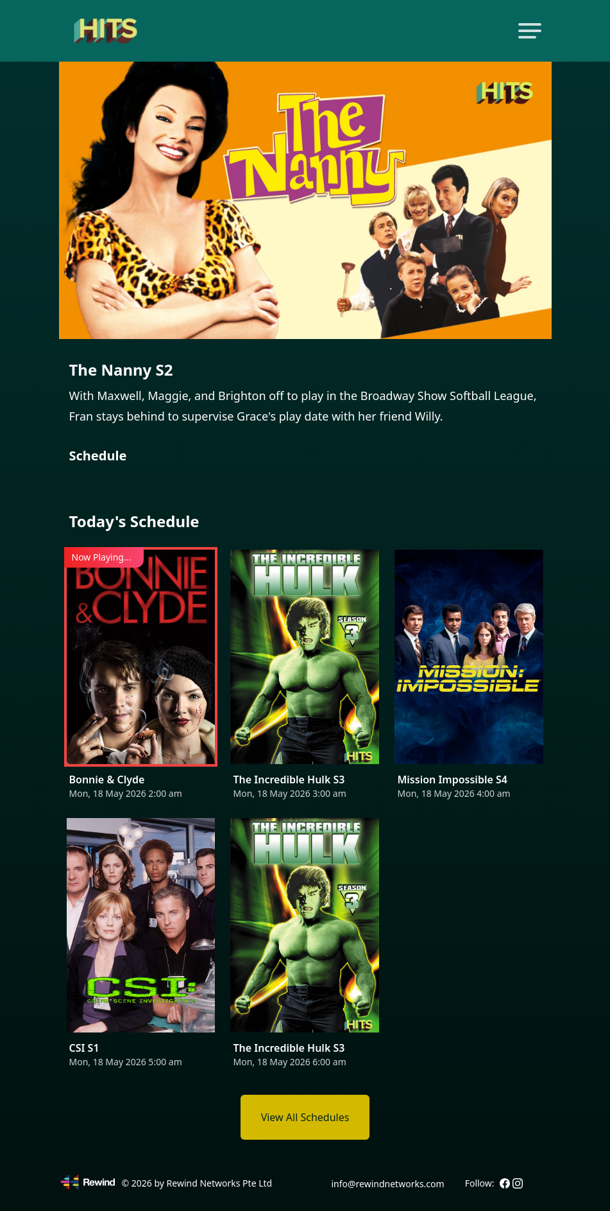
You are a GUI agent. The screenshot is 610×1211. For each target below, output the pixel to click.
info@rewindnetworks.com (387, 1184)
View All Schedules (305, 1117)
